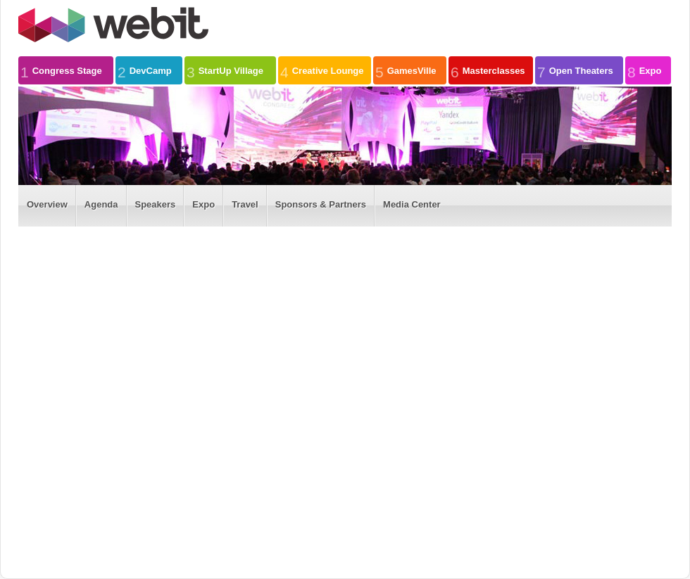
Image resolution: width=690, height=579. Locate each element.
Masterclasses (488, 70)
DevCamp (145, 70)
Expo (644, 70)
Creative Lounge (322, 70)
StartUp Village (225, 70)
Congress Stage (61, 70)
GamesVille (406, 70)
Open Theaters (575, 70)
